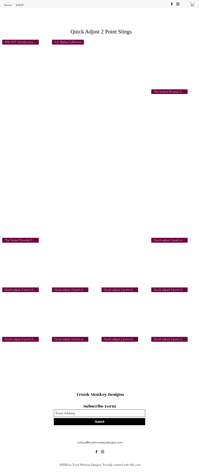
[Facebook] (172, 4)
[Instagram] (178, 4)
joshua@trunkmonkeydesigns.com (100, 442)
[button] (20, 5)
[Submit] (99, 421)
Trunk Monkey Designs (100, 394)
